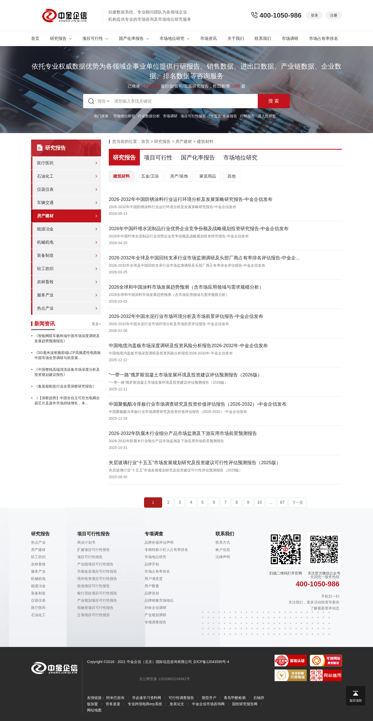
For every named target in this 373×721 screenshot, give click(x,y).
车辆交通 (45, 202)
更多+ (96, 324)
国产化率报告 (134, 38)
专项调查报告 (155, 622)
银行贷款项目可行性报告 (97, 593)
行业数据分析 (149, 116)
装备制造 (45, 255)
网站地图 (94, 710)
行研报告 (247, 116)
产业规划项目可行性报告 (97, 600)
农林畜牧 (45, 282)
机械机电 (45, 242)
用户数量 (152, 586)
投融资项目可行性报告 (95, 608)
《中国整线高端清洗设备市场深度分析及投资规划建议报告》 (67, 372)
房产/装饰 (179, 176)
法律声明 (223, 557)
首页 (35, 38)
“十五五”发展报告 (223, 116)
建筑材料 (205, 141)
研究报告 (61, 38)
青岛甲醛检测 (235, 698)
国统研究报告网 (244, 704)
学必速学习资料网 (146, 698)
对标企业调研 (155, 608)
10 (259, 502)
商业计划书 (86, 542)
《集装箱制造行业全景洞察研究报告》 (65, 386)
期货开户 (209, 698)
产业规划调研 (155, 615)
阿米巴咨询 (115, 698)
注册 (333, 15)
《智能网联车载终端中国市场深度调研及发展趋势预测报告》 (67, 338)
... (270, 502)
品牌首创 (152, 593)
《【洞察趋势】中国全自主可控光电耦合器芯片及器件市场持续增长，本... (67, 400)
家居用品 (207, 176)
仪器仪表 (45, 189)
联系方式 (223, 542)
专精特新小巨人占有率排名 (166, 550)
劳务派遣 (113, 704)
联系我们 (263, 38)
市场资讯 (208, 38)
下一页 (297, 502)
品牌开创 (152, 564)
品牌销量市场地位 (159, 600)
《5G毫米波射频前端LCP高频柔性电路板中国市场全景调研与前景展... (67, 355)
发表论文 (177, 704)
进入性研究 (267, 116)
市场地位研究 (175, 38)
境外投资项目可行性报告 (97, 579)
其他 (231, 176)
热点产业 (45, 308)
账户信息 (223, 550)
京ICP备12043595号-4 (211, 662)
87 (282, 502)
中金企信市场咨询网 (208, 704)
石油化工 (45, 176)
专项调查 (154, 533)
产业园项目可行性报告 (95, 564)
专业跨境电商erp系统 (145, 704)
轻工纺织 (45, 268)
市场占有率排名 (323, 38)
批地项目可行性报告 (93, 586)
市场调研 (290, 38)
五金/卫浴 (150, 176)
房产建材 (45, 216)
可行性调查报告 (181, 698)
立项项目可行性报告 (93, 615)
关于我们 (235, 38)
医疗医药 (45, 163)
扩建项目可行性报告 (93, 550)
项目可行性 (95, 38)
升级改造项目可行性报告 (97, 571)
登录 (314, 15)
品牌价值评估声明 (159, 542)
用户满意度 (154, 579)
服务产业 (45, 295)
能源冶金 (45, 229)
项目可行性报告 (193, 116)
